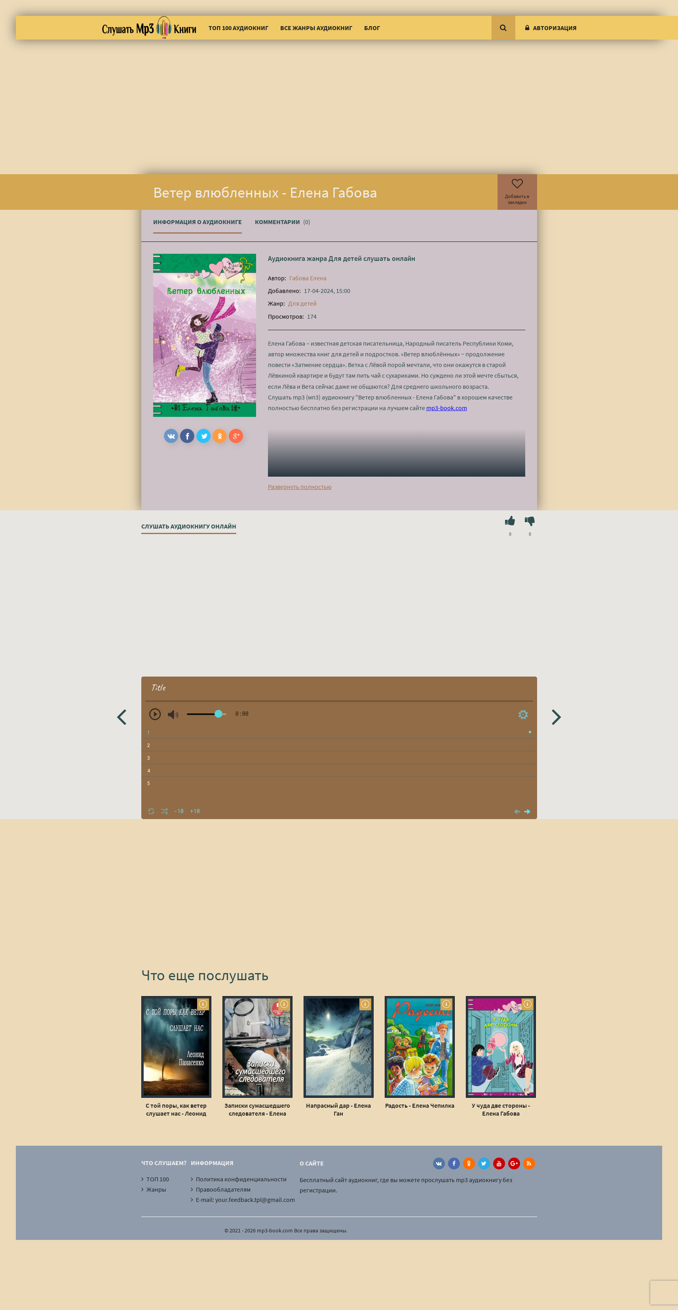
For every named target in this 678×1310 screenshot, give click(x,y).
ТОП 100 (157, 1179)
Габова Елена (308, 278)
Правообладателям (223, 1189)
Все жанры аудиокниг (316, 28)
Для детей (345, 258)
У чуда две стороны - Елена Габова (501, 1109)
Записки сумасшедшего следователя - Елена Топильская (257, 1109)
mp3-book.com (446, 408)
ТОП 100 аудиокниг (238, 28)
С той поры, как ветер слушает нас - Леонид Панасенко (176, 1109)
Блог (372, 28)
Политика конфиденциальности (241, 1179)
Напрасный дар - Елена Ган (338, 1109)
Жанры (156, 1189)
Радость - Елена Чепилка (419, 1105)
